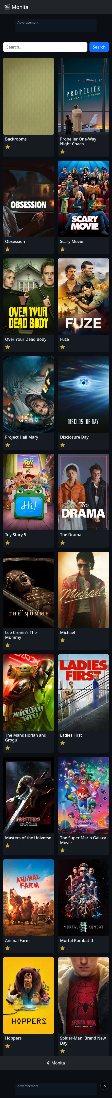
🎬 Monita (16, 7)
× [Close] (104, 1085)
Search (99, 47)
